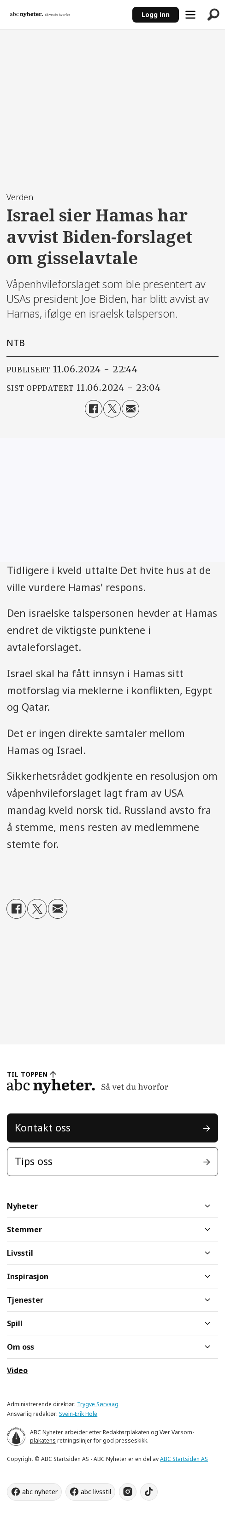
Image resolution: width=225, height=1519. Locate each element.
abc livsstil (96, 1491)
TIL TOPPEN (27, 1074)
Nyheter (22, 1206)
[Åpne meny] (190, 15)
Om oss (20, 1347)
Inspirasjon (27, 1276)
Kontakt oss (43, 1127)
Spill (15, 1323)
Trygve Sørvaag (97, 1404)
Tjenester (25, 1300)
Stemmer (24, 1229)
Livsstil (20, 1253)
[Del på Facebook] (93, 408)
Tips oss (34, 1161)
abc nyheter (40, 1491)
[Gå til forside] (40, 14)
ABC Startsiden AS (184, 1459)
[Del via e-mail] (130, 408)
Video (17, 1370)
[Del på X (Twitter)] (112, 408)
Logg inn (156, 14)
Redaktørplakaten (126, 1432)
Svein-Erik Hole (78, 1414)
